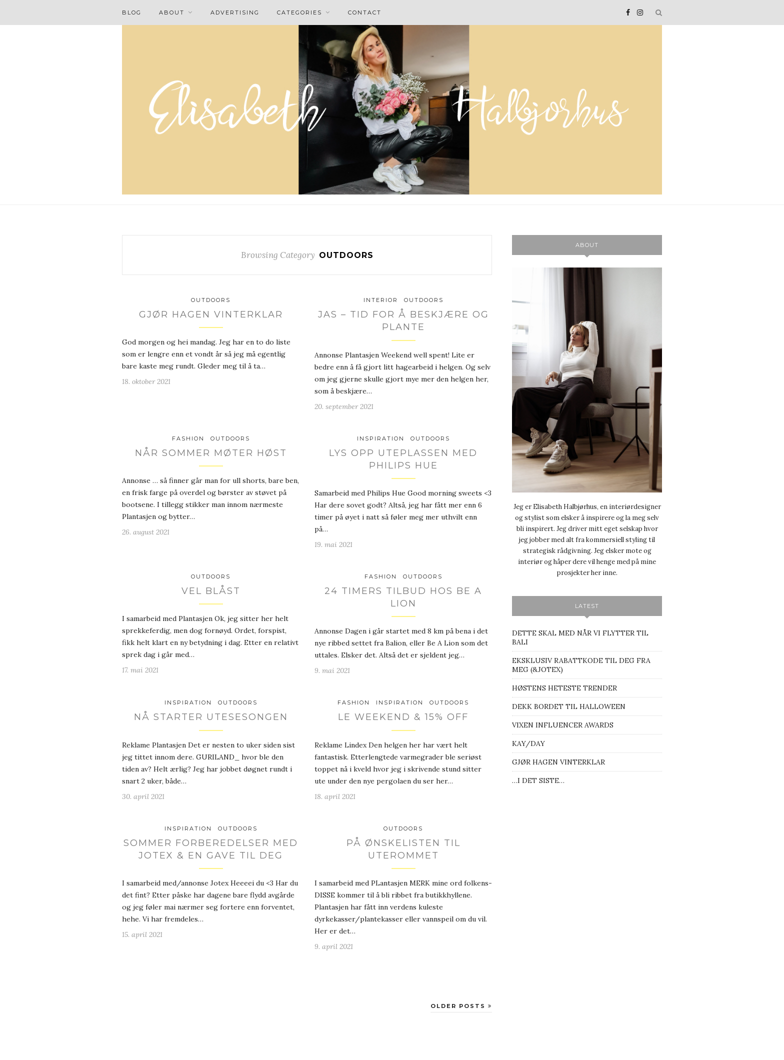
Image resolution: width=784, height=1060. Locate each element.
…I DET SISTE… (538, 780)
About (171, 12)
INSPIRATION (380, 438)
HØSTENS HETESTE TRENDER (564, 688)
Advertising (235, 12)
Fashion (188, 438)
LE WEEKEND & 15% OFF (403, 717)
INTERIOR (381, 300)
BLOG (132, 12)
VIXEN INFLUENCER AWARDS (563, 725)
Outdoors (210, 300)
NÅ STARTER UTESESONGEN (211, 717)
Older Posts (461, 1006)
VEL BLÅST (211, 591)
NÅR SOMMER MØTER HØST (211, 453)
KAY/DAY (528, 743)
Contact (365, 12)
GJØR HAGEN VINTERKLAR (211, 314)
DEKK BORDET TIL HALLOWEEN (569, 706)
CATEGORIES (299, 12)
